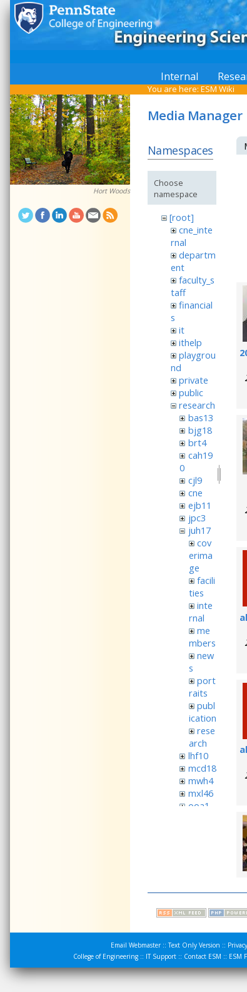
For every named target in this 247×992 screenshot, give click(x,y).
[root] (181, 217)
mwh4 (200, 780)
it (181, 330)
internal (201, 611)
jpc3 (197, 517)
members (202, 636)
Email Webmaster (136, 945)
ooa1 (198, 805)
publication (202, 711)
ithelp (190, 342)
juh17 (199, 530)
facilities (202, 586)
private (193, 380)
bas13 (200, 417)
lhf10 (198, 755)
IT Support (161, 956)
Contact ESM (202, 956)
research (197, 405)
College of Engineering (105, 956)
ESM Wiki (217, 89)
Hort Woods (111, 191)
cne (195, 492)
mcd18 (202, 768)
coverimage (201, 555)
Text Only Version (194, 945)
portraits (202, 686)
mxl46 (200, 793)
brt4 (197, 442)
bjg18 (200, 430)
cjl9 (195, 480)
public (191, 392)
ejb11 (199, 505)
